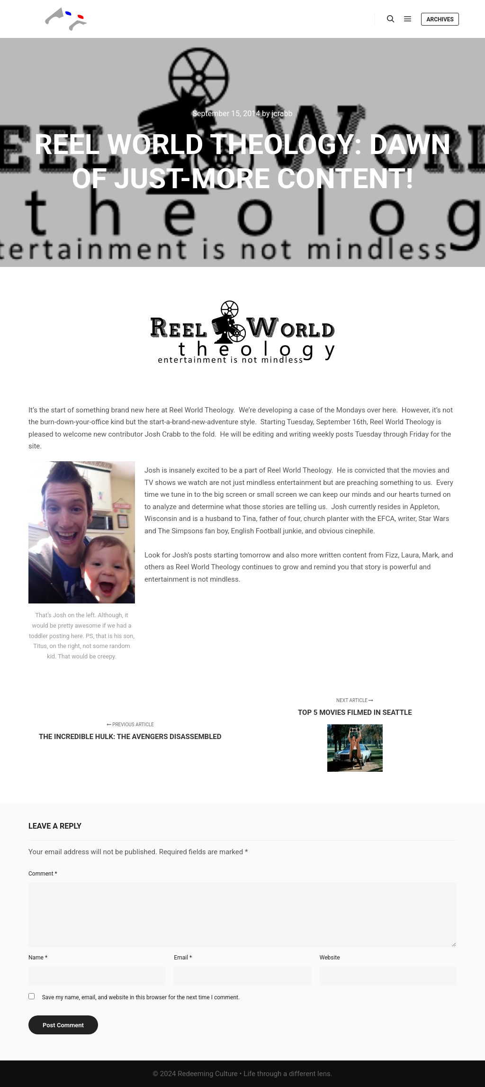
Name (37, 957)
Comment (42, 873)
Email (183, 957)
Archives (440, 19)
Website (330, 957)
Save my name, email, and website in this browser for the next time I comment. (141, 997)
